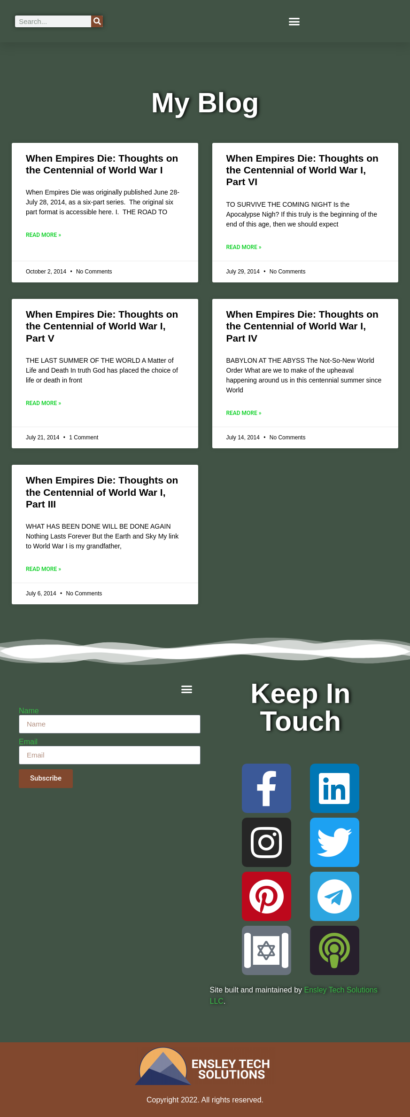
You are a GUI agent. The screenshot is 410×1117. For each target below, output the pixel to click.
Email (28, 742)
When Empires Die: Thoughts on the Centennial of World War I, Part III (102, 492)
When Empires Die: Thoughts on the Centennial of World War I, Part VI (302, 170)
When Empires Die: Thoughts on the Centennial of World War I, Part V (102, 326)
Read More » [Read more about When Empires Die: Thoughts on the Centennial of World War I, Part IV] (244, 413)
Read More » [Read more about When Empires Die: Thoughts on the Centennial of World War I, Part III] (43, 569)
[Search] (97, 21)
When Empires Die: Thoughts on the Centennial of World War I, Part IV (302, 326)
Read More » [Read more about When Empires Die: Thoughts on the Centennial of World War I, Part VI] (244, 247)
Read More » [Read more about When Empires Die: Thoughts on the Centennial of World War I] (43, 235)
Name (29, 711)
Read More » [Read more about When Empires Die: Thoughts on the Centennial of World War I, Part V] (43, 403)
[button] (294, 21)
